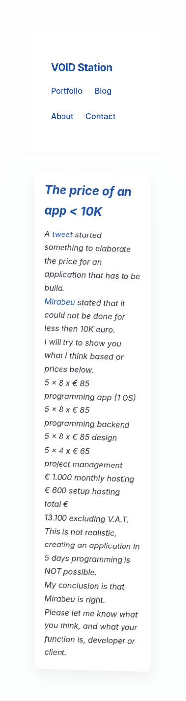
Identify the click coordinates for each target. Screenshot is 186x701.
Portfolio (66, 91)
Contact (100, 116)
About (62, 116)
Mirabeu (60, 301)
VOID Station (81, 67)
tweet (62, 234)
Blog (103, 91)
